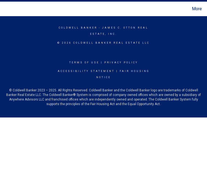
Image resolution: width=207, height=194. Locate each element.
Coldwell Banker (78, 27)
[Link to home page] (5, 9)
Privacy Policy (121, 62)
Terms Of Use (84, 62)
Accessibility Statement (86, 71)
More (197, 8)
